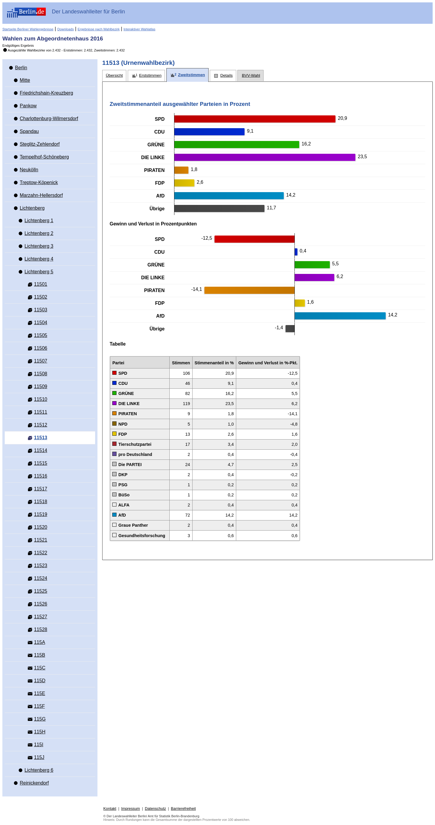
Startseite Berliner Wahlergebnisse (27, 29)
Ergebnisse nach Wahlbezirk (98, 29)
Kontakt (109, 808)
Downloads (65, 29)
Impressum (130, 808)
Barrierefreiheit (183, 808)
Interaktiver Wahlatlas (139, 29)
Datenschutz (155, 808)
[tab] (114, 75)
